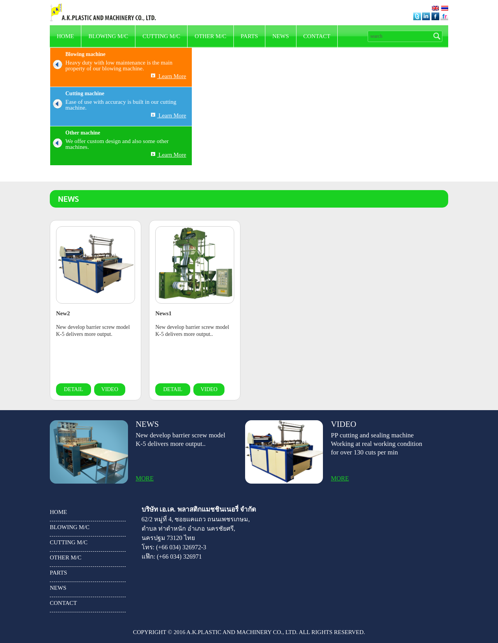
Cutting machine (84, 93)
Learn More (168, 76)
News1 (163, 313)
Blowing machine (85, 54)
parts (249, 36)
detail (73, 389)
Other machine (82, 133)
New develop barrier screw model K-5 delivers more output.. (192, 330)
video (109, 389)
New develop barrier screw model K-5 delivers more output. (93, 330)
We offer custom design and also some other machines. (109, 144)
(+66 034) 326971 (179, 556)
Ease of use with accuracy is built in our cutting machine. (113, 105)
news (280, 36)
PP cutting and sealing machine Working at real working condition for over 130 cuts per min (376, 444)
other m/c (210, 36)
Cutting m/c (161, 36)
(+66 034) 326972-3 (181, 547)
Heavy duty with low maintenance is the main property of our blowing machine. (111, 66)
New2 (63, 313)
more (145, 478)
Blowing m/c (108, 36)
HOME (65, 36)
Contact (317, 36)
